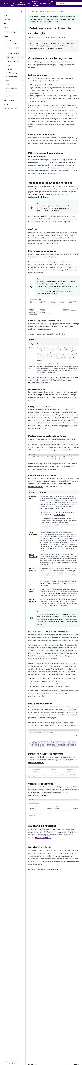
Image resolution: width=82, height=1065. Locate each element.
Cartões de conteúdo (12, 44)
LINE (7, 80)
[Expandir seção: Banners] (22, 40)
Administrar (7, 19)
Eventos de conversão (36, 762)
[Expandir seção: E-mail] (22, 65)
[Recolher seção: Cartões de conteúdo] (22, 44)
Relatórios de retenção (43, 837)
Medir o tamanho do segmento (39, 383)
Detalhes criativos (13, 54)
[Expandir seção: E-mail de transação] (22, 73)
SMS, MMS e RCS (11, 88)
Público (6, 28)
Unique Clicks (31, 590)
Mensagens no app (12, 77)
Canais (6, 36)
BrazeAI (6, 104)
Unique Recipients (32, 570)
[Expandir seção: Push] (22, 84)
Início (5, 11)
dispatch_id (59, 593)
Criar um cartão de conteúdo (13, 49)
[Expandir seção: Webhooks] (22, 92)
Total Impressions (33, 533)
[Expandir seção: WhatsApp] (22, 96)
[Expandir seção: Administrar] (22, 19)
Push (7, 84)
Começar (6, 15)
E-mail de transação (12, 73)
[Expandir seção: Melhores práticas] (22, 61)
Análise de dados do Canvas (38, 197)
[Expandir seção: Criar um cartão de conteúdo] (22, 49)
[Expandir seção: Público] (22, 28)
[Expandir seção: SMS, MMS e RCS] (22, 88)
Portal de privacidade (10, 108)
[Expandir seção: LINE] (22, 80)
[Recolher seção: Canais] (22, 36)
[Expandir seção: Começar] (22, 15)
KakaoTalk (9, 69)
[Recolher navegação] (22, 11)
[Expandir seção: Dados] (22, 23)
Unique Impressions (33, 556)
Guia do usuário (32, 11)
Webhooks (9, 92)
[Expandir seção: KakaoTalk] (22, 69)
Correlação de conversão (37, 795)
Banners (8, 40)
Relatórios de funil (53, 869)
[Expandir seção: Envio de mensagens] (22, 32)
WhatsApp (9, 96)
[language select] (52, 3)
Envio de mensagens (10, 32)
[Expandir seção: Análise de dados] (22, 100)
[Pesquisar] (58, 3)
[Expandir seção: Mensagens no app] (22, 77)
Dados (6, 23)
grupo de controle (44, 395)
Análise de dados (9, 100)
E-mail (8, 65)
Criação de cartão (59, 514)
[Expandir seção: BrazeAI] (22, 104)
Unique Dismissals (32, 600)
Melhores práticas (13, 61)
